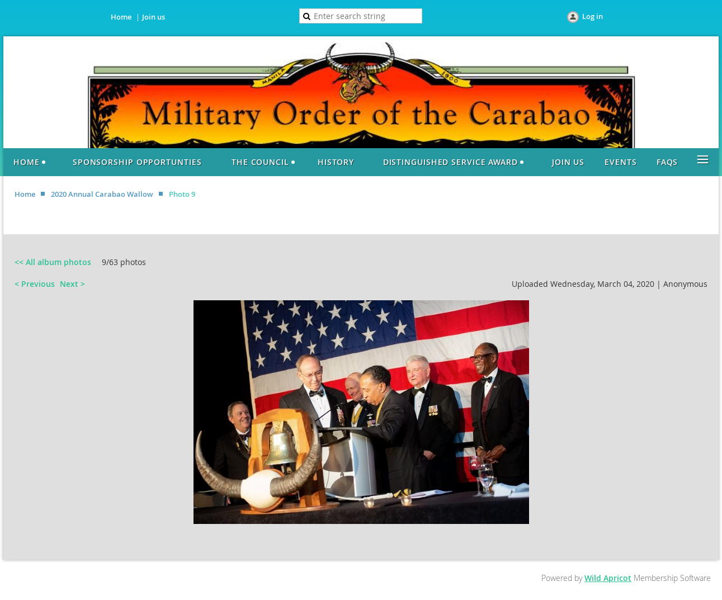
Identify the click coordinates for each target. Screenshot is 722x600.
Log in (592, 16)
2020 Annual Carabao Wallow (102, 194)
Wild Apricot (607, 578)
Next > (72, 283)
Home (121, 17)
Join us (153, 17)
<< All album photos (53, 262)
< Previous (35, 283)
